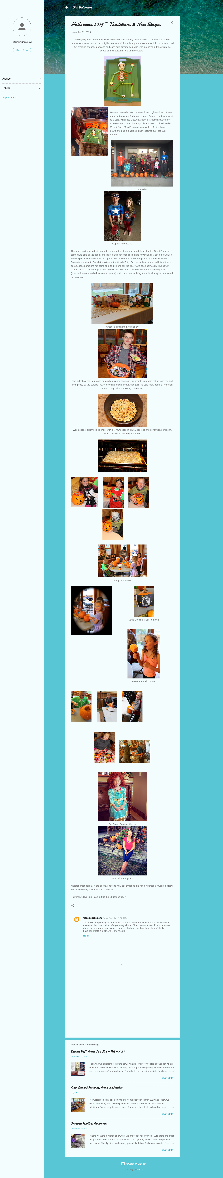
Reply (86, 935)
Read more (168, 1078)
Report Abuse (9, 97)
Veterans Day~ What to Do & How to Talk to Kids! (98, 1052)
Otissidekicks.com (92, 918)
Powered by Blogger (133, 1163)
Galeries (140, 1170)
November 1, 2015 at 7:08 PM (115, 918)
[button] (172, 22)
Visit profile (22, 50)
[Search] (200, 8)
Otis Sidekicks (82, 7)
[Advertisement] (192, 62)
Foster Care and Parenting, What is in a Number (96, 1088)
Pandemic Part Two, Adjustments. (89, 1124)
